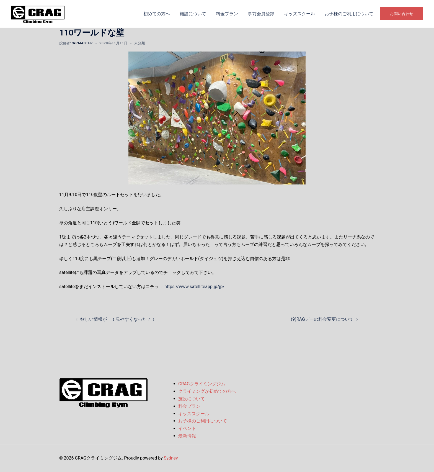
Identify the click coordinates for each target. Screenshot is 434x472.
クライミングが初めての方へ (207, 391)
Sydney (171, 458)
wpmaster (82, 43)
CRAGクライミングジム (201, 383)
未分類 (139, 43)
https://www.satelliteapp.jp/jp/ (194, 286)
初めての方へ (156, 13)
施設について (193, 13)
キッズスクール (299, 13)
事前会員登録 (261, 13)
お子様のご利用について (349, 13)
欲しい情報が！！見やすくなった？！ (118, 319)
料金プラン (227, 13)
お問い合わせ (401, 13)
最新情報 (187, 435)
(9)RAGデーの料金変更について (322, 319)
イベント (187, 428)
